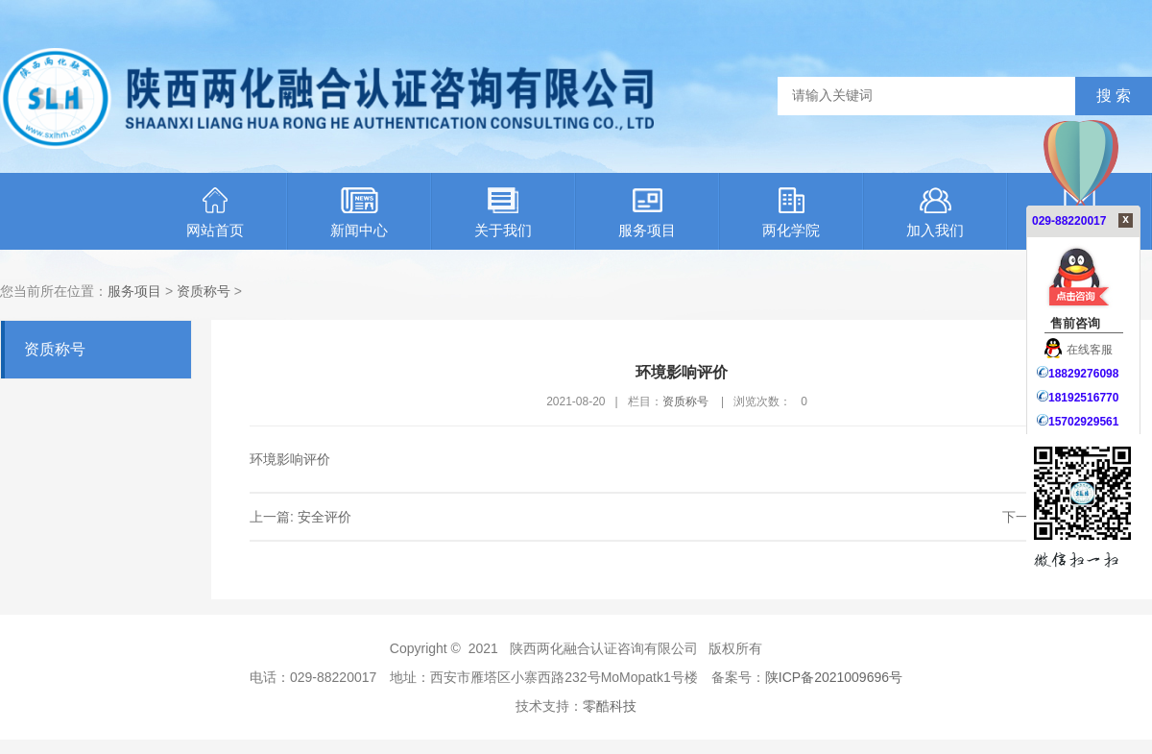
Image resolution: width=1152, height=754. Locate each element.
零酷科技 (609, 706)
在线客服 (1078, 349)
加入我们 (935, 212)
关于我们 (503, 212)
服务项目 (647, 212)
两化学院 (791, 212)
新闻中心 (359, 212)
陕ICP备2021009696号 (833, 677)
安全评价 (324, 516)
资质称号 (203, 291)
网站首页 (215, 212)
